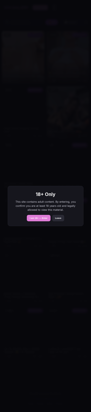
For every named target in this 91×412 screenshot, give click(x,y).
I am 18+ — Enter (39, 218)
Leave (58, 218)
